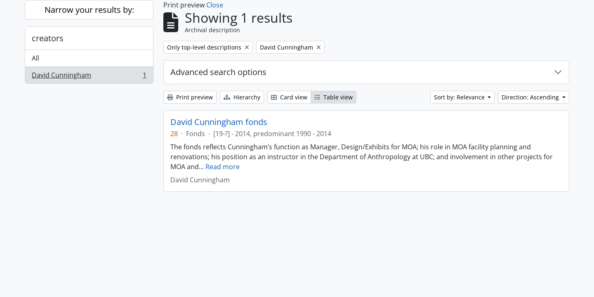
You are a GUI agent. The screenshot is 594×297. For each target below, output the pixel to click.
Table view (333, 97)
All (35, 58)
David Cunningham (88, 76)
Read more (222, 166)
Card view (289, 97)
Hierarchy (242, 97)
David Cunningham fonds (218, 122)
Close (214, 4)
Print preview (190, 97)
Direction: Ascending (531, 97)
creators (48, 38)
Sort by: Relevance (460, 97)
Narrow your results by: (89, 9)
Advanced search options (218, 72)
